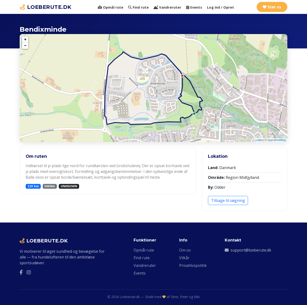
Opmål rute (110, 7)
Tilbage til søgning (228, 200)
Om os (185, 250)
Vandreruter (167, 7)
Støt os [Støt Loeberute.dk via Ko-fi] (272, 7)
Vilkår (184, 257)
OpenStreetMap (276, 140)
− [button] (25, 46)
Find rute (138, 7)
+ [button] (25, 39)
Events (194, 7)
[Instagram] (29, 272)
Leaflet (259, 140)
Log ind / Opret (220, 7)
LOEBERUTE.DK (45, 7)
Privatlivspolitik (193, 265)
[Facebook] (21, 272)
